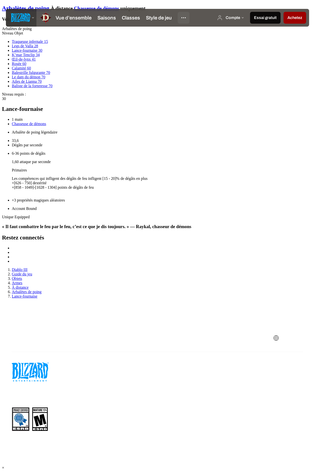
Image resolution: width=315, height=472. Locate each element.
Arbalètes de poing (26, 8)
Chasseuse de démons (96, 8)
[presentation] (21, 18)
